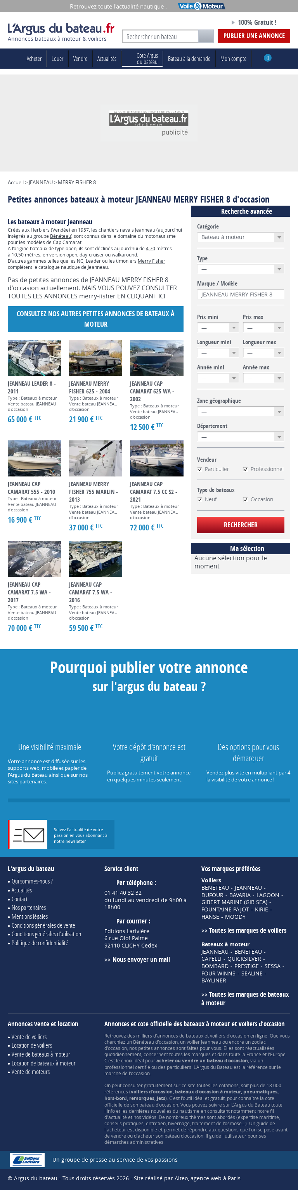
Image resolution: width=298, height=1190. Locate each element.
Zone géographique (219, 401)
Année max (256, 367)
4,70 (150, 248)
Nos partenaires (29, 907)
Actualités (106, 58)
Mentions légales (30, 916)
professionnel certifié (127, 1067)
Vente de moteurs (31, 1071)
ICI (161, 296)
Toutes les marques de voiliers (247, 930)
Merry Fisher (151, 261)
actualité (117, 1117)
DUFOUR (212, 895)
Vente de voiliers (29, 1036)
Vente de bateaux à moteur (41, 1054)
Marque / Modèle (217, 284)
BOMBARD (215, 966)
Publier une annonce (254, 35)
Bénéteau (60, 236)
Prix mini (207, 317)
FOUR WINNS (218, 973)
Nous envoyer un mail (141, 959)
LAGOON (267, 895)
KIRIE (261, 909)
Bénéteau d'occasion (155, 1042)
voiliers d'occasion (229, 1035)
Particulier (213, 469)
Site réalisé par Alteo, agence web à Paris (187, 1178)
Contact (20, 898)
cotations (229, 1085)
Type (202, 258)
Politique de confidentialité (40, 942)
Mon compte (233, 58)
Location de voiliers (32, 1045)
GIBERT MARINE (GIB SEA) (234, 902)
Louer (57, 58)
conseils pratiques (124, 1123)
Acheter (34, 58)
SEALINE (252, 973)
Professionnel (263, 469)
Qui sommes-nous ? (32, 880)
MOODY (235, 916)
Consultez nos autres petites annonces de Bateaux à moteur (96, 319)
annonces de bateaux (180, 1035)
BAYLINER (213, 980)
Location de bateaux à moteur (44, 1062)
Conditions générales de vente (43, 925)
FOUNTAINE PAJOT (225, 909)
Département (212, 426)
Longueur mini (214, 342)
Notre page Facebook (210, 23)
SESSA (273, 966)
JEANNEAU (248, 887)
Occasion (258, 499)
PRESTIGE (246, 966)
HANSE (210, 916)
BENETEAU (215, 887)
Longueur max (259, 342)
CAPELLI (211, 958)
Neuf (207, 499)
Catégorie (208, 226)
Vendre (80, 58)
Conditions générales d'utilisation (46, 933)
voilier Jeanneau (204, 1042)
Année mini (210, 367)
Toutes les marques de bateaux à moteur (245, 999)
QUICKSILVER (244, 958)
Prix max (253, 317)
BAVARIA (240, 895)
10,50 (18, 254)
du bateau (142, 58)
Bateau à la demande (189, 58)
